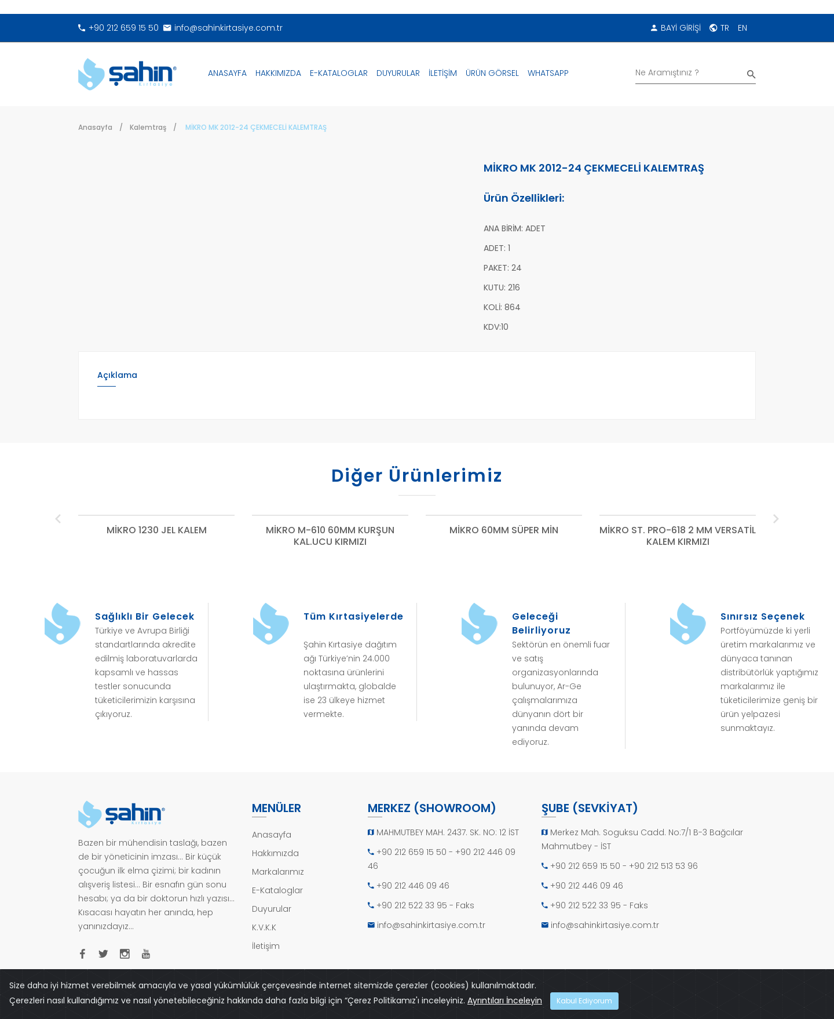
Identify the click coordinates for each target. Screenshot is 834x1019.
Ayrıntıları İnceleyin (504, 1000)
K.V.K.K (264, 927)
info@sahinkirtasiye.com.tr (223, 28)
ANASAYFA (227, 73)
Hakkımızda (275, 853)
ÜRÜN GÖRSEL (492, 73)
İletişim (266, 946)
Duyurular (271, 909)
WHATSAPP (548, 73)
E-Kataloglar (277, 890)
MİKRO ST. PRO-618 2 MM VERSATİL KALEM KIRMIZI (677, 536)
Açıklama (117, 375)
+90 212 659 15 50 (118, 28)
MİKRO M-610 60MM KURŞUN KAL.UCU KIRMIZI (330, 536)
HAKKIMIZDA (278, 73)
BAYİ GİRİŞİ (676, 28)
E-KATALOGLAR (339, 73)
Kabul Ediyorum (584, 1001)
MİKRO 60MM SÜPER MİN (503, 531)
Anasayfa (95, 127)
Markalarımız (278, 872)
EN (742, 28)
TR (719, 28)
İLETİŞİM (443, 73)
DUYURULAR (398, 73)
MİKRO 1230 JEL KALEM (157, 531)
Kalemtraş (148, 127)
